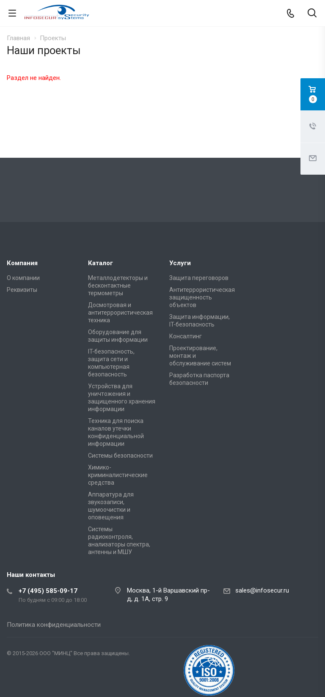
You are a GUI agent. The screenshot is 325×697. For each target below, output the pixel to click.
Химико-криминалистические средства (118, 475)
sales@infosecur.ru (262, 590)
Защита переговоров (199, 277)
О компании (23, 277)
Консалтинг (185, 336)
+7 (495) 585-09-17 (48, 591)
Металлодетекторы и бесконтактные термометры (118, 285)
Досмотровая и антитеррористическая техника (120, 313)
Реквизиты (22, 289)
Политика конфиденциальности (54, 624)
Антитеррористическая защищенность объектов (202, 297)
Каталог (100, 263)
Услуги (180, 263)
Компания (22, 263)
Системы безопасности (120, 455)
